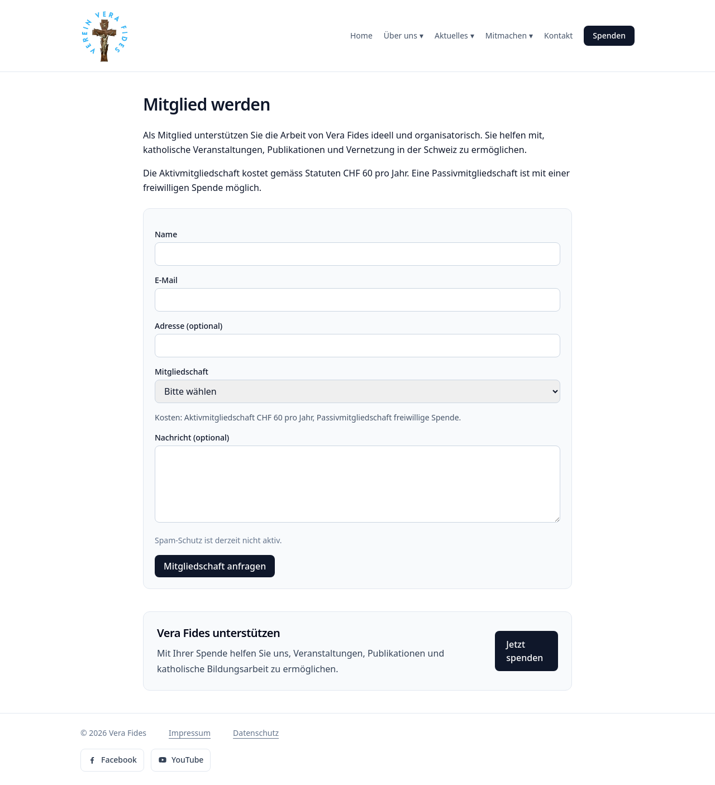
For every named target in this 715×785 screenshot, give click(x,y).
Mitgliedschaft (181, 371)
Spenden (609, 35)
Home (361, 35)
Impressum (190, 732)
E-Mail (166, 280)
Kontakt (558, 35)
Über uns (403, 35)
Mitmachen (509, 35)
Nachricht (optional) (192, 437)
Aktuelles (454, 35)
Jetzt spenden (524, 651)
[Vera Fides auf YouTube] (181, 760)
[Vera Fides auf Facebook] (112, 760)
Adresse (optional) (188, 325)
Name (166, 234)
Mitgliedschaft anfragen (215, 566)
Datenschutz (256, 732)
